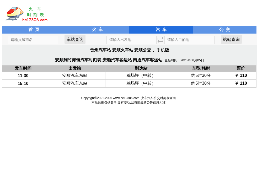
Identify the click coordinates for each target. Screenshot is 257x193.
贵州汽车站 (100, 50)
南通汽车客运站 (147, 60)
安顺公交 (142, 50)
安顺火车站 (122, 50)
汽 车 (161, 29)
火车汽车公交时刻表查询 (158, 98)
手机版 (163, 50)
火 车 (97, 29)
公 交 (224, 29)
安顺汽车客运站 (117, 60)
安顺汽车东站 (74, 75)
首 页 (34, 29)
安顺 (59, 60)
